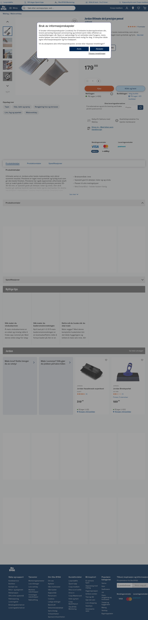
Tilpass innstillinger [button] (96, 53)
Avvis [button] (79, 49)
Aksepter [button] (99, 49)
